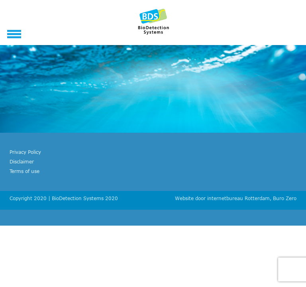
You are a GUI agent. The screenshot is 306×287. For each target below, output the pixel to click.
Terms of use (24, 171)
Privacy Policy (25, 152)
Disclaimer (22, 161)
